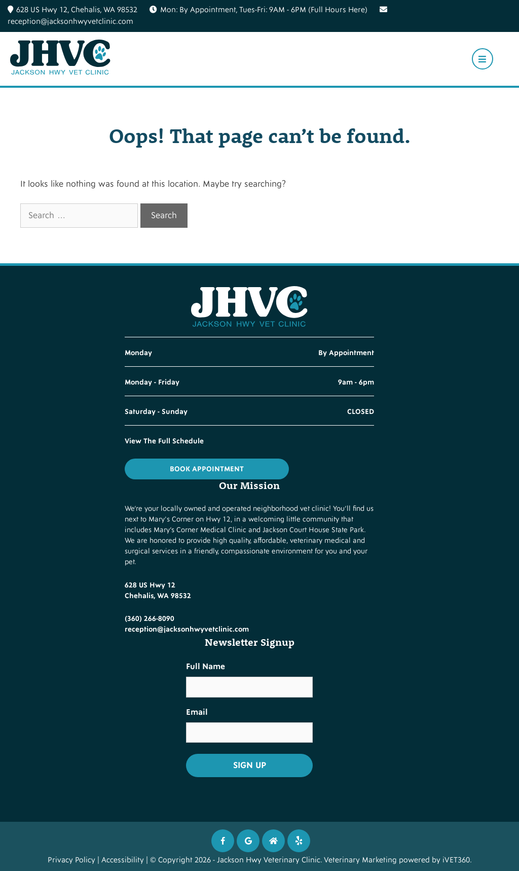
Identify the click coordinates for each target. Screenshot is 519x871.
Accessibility (122, 860)
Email (197, 712)
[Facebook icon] (222, 840)
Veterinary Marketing (360, 860)
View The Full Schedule (164, 441)
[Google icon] (248, 840)
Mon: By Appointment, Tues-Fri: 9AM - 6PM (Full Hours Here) (263, 10)
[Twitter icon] (298, 840)
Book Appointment (207, 469)
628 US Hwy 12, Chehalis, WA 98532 (72, 10)
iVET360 (456, 860)
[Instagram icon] (273, 840)
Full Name (205, 666)
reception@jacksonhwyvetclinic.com (187, 629)
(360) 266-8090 (149, 618)
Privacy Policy (71, 860)
